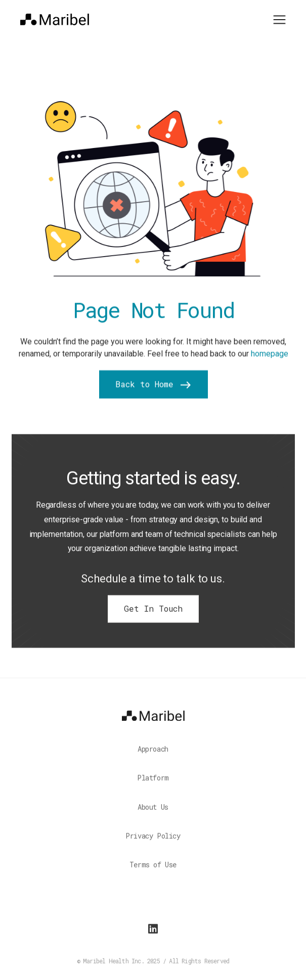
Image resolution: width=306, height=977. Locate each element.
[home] (54, 19)
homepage (269, 355)
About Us (153, 812)
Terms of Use (153, 869)
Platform (153, 783)
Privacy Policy (152, 841)
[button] (279, 19)
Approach (153, 754)
